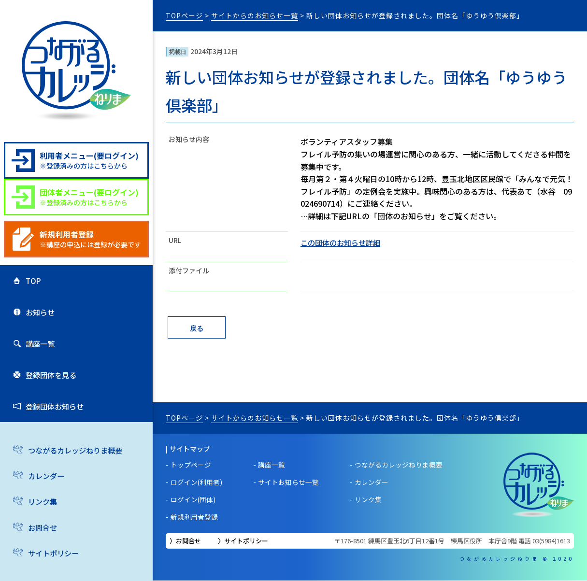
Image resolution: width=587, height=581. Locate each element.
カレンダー (45, 492)
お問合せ (41, 544)
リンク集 (41, 518)
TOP (31, 282)
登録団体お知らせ (54, 420)
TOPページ (184, 15)
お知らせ (38, 317)
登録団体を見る (50, 386)
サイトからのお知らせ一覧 (254, 15)
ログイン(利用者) (197, 482)
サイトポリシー (246, 541)
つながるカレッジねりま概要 (76, 466)
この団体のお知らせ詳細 (343, 242)
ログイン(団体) (193, 500)
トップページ (191, 465)
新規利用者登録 (194, 517)
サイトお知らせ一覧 (288, 482)
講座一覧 (38, 351)
